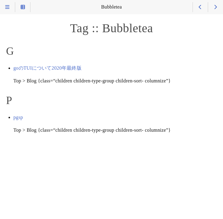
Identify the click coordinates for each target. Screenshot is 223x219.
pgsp (18, 117)
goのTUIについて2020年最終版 (47, 68)
